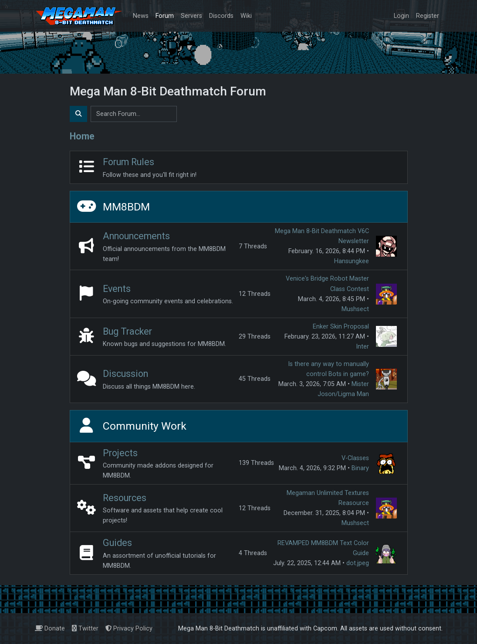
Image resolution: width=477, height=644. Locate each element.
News (141, 16)
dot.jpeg (357, 563)
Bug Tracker (127, 331)
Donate (50, 628)
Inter (362, 346)
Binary (360, 468)
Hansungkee (351, 261)
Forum (165, 16)
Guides (117, 542)
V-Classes (355, 458)
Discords (221, 16)
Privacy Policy (128, 628)
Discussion (125, 373)
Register (427, 16)
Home (82, 136)
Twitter (85, 628)
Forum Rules (128, 161)
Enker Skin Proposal (341, 326)
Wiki (246, 16)
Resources (124, 497)
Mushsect (355, 309)
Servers (191, 16)
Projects (120, 452)
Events (117, 288)
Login (401, 16)
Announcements (136, 235)
